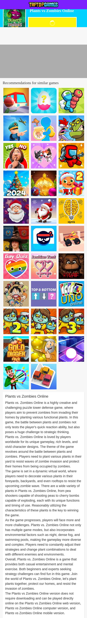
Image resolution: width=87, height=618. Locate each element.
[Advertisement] (43, 61)
